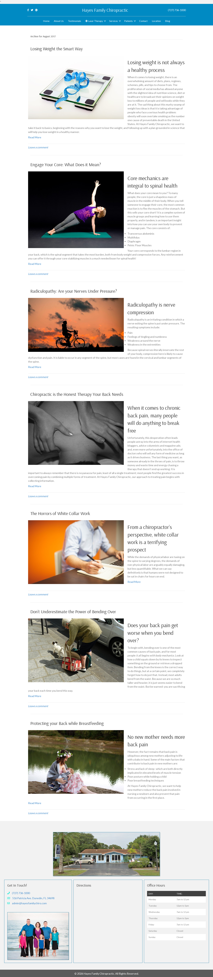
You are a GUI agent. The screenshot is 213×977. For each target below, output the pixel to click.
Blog (167, 20)
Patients (128, 20)
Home (46, 20)
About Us (59, 20)
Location (156, 20)
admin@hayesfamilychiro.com (29, 903)
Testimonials (74, 20)
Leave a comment (38, 147)
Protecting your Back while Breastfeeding (67, 723)
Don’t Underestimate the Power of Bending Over (73, 611)
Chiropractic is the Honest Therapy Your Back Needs (76, 394)
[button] (105, 21)
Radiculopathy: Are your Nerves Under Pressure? (73, 291)
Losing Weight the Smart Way (56, 48)
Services (113, 20)
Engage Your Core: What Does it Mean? (65, 164)
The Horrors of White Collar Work (60, 513)
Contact (143, 20)
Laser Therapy (94, 20)
